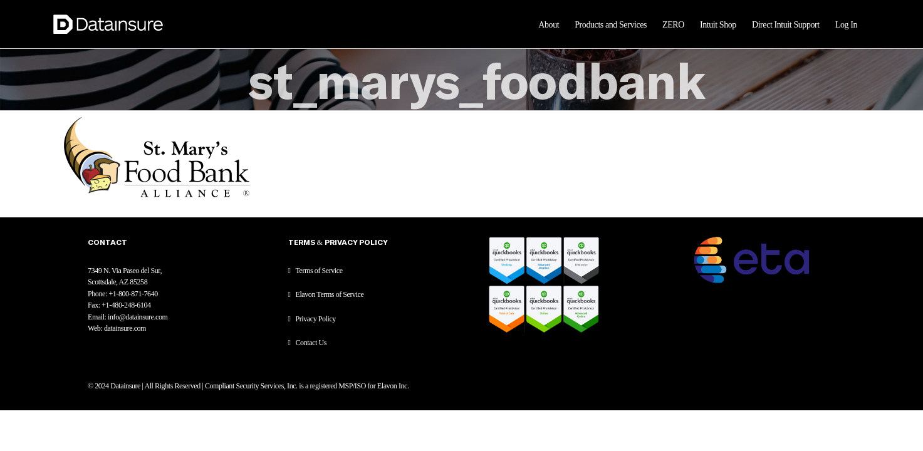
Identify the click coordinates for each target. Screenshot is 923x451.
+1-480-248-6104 (126, 305)
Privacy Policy (316, 318)
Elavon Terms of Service (330, 294)
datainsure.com (125, 328)
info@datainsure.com (137, 317)
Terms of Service (319, 270)
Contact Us (311, 342)
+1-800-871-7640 (132, 293)
